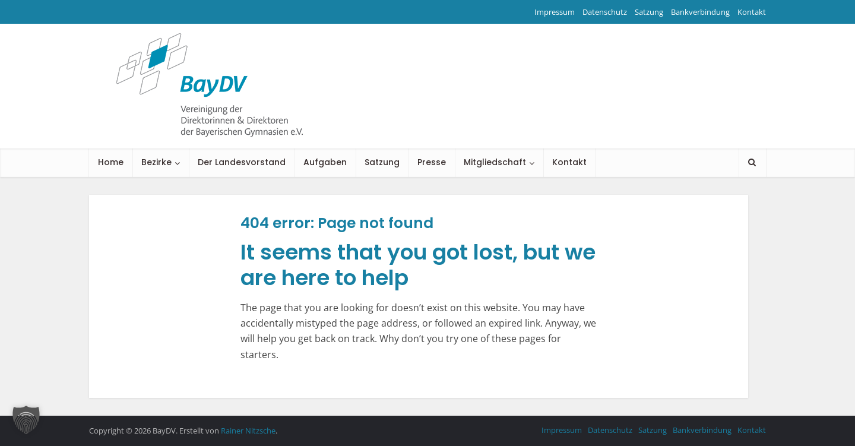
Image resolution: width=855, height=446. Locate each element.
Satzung (649, 12)
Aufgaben (325, 162)
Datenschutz (604, 12)
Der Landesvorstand (242, 162)
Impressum (554, 12)
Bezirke (156, 162)
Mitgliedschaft (495, 162)
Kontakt (751, 12)
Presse (431, 162)
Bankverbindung (700, 12)
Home (111, 162)
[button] (26, 420)
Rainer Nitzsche (248, 430)
